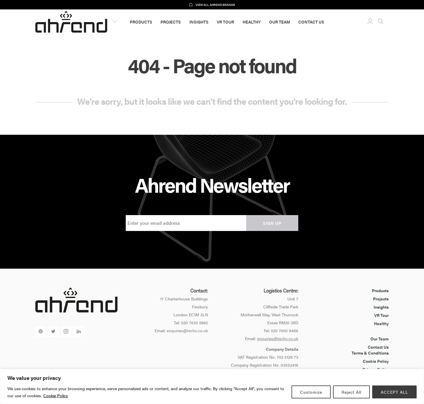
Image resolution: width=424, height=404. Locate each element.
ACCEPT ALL (394, 392)
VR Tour (225, 22)
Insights (198, 22)
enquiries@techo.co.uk (187, 330)
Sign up (272, 223)
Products (141, 22)
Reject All (351, 392)
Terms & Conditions (370, 353)
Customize (311, 392)
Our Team (279, 22)
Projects (170, 22)
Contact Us (311, 22)
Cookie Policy (55, 395)
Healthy (252, 22)
